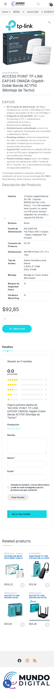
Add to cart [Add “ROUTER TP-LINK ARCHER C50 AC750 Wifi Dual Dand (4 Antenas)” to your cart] (47, 624)
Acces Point (32, 12)
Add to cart (19, 329)
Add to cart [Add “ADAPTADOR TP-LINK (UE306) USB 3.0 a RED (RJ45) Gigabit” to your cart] (47, 585)
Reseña (11, 435)
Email (10, 471)
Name (11, 458)
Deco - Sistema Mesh (13, 554)
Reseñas (7, 347)
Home (5, 12)
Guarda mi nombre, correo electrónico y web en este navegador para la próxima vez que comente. (30, 487)
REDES (16, 12)
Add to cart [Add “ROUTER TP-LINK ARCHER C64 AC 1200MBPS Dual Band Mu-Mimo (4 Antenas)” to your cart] (22, 624)
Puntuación (13, 424)
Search (38, 4)
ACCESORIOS (34, 553)
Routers (14, 593)
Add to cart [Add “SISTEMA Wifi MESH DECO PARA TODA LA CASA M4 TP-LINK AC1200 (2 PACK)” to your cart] (22, 585)
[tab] (7, 348)
